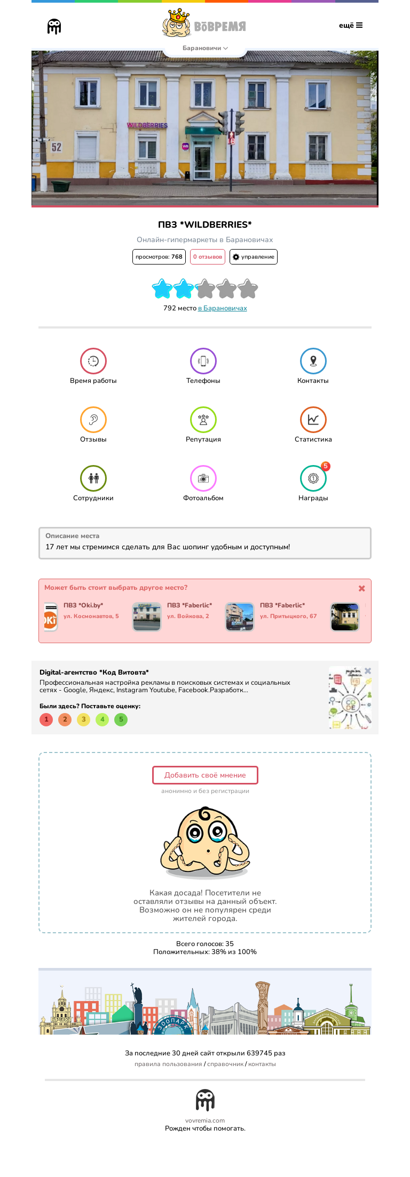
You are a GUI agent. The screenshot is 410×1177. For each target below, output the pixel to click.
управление (253, 257)
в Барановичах (222, 308)
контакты (262, 1064)
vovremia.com (205, 1121)
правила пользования (168, 1064)
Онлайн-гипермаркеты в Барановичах (205, 240)
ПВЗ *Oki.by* (83, 606)
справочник (225, 1064)
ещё (350, 25)
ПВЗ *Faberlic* (189, 606)
